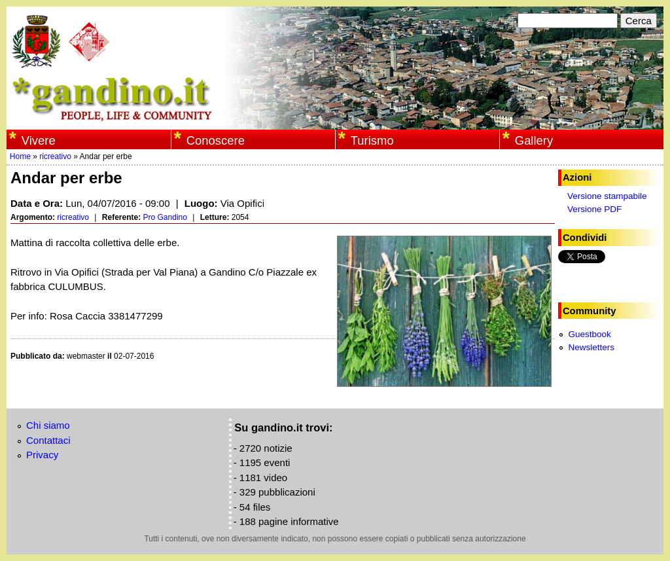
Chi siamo (48, 425)
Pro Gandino (165, 217)
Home (20, 156)
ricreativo (55, 156)
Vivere (39, 140)
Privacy (42, 454)
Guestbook (589, 334)
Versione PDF (594, 209)
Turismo (372, 140)
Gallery (534, 140)
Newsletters (591, 347)
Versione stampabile (607, 196)
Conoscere (215, 140)
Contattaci (48, 440)
